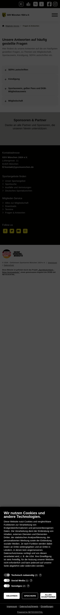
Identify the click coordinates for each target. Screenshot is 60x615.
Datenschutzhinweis (29, 606)
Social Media (18, 580)
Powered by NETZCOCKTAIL (30, 612)
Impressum (12, 606)
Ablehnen (11, 596)
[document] (30, 541)
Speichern (30, 596)
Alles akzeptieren (48, 596)
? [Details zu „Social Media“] (31, 580)
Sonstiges (16, 586)
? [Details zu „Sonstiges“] (28, 586)
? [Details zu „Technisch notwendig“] (40, 575)
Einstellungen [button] (47, 606)
